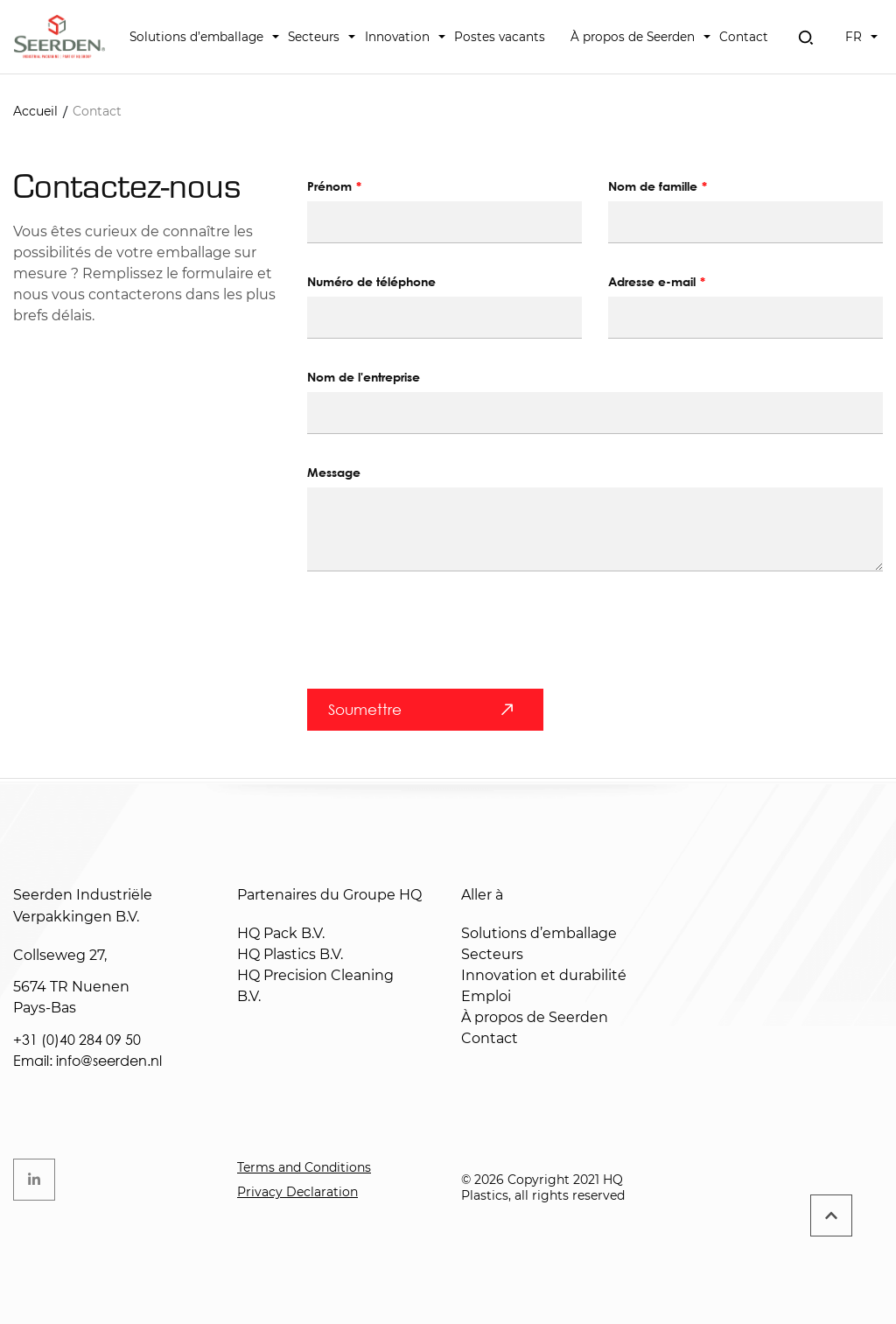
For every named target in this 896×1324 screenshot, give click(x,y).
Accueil (35, 111)
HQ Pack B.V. (281, 933)
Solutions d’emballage (196, 37)
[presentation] (440, 640)
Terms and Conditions (304, 1167)
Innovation (397, 37)
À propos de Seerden (632, 37)
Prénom (329, 186)
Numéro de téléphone (371, 281)
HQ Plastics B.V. (290, 954)
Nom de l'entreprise (363, 376)
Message (333, 472)
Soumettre (365, 709)
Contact (743, 37)
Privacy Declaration (297, 1192)
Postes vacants (499, 37)
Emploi (486, 996)
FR (853, 37)
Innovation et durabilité (543, 975)
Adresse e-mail (652, 281)
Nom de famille (652, 186)
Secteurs (314, 37)
